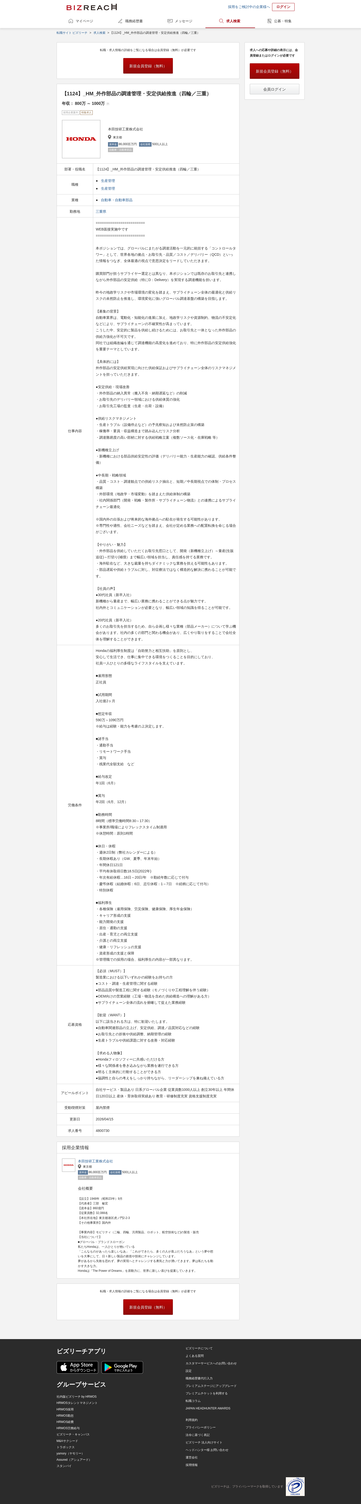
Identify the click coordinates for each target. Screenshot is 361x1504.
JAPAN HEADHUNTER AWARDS (208, 1408)
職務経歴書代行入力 (199, 1378)
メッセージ (183, 21)
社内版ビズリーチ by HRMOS (77, 1396)
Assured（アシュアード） (74, 1459)
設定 (189, 1371)
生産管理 (108, 181)
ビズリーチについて (199, 1348)
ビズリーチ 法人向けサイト (204, 1442)
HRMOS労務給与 (68, 1428)
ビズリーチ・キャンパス (73, 1434)
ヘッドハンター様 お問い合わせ (207, 1450)
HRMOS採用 (65, 1409)
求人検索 (233, 21)
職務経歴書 (134, 21)
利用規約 (192, 1420)
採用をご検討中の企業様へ (249, 7)
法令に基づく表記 (198, 1435)
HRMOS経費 (65, 1422)
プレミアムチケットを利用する (207, 1393)
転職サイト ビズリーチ (72, 33)
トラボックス (66, 1447)
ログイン (283, 7)
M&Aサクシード (67, 1441)
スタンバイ (64, 1466)
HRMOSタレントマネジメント (77, 1403)
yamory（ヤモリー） (70, 1453)
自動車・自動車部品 (117, 200)
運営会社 (192, 1457)
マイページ (84, 21)
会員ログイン (274, 89)
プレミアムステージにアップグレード (211, 1386)
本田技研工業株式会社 (95, 1161)
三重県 (101, 211)
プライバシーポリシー (201, 1427)
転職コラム (193, 1401)
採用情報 (192, 1465)
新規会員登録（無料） (148, 66)
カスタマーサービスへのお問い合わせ (211, 1363)
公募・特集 (283, 21)
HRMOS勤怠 (65, 1415)
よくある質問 (195, 1356)
